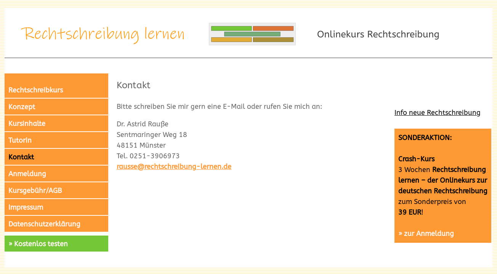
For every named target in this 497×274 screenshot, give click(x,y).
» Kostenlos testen (38, 244)
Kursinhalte (26, 123)
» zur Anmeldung (426, 233)
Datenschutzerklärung (44, 224)
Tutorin (20, 140)
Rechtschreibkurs (35, 90)
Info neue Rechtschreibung (437, 112)
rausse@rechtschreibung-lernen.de (174, 166)
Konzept (21, 107)
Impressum (25, 207)
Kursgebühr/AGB (35, 190)
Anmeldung (27, 174)
